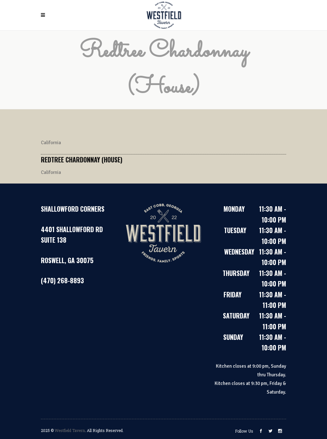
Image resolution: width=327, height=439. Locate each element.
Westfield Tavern (70, 430)
